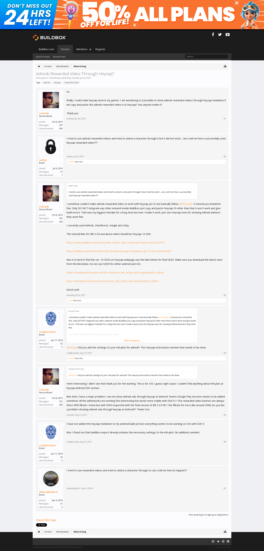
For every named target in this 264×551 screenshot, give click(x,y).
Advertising (55, 78)
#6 (225, 442)
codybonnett (47, 331)
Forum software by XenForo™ (58, 547)
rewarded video (71, 82)
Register (100, 49)
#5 (225, 415)
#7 (225, 488)
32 (61, 343)
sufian (43, 160)
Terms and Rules (222, 547)
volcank (75, 78)
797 (61, 125)
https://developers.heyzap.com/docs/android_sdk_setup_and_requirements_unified (115, 272)
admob (46, 82)
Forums (65, 49)
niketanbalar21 (48, 491)
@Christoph (185, 203)
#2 (225, 156)
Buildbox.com (46, 49)
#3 (225, 295)
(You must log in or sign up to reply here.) (208, 514)
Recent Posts (59, 56)
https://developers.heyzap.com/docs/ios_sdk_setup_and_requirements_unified (112, 281)
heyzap (56, 82)
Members (82, 49)
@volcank (72, 347)
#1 (225, 118)
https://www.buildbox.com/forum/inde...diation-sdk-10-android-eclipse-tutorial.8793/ (116, 242)
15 (61, 171)
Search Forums (43, 56)
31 (61, 503)
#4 (225, 353)
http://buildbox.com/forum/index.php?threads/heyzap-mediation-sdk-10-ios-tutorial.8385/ (119, 251)
